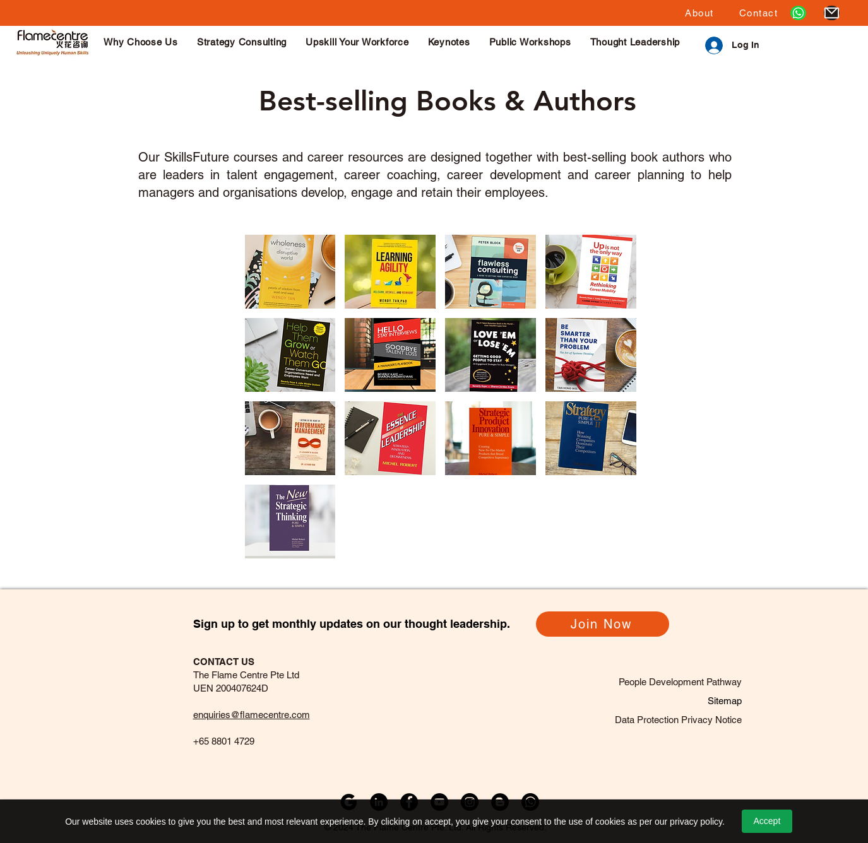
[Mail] (832, 13)
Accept (766, 821)
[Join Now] (602, 624)
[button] (699, 13)
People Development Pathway (680, 681)
